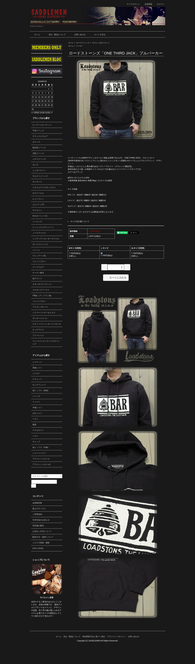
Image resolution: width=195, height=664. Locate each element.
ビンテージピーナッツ (41, 125)
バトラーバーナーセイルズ (43, 312)
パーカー (79, 46)
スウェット (37, 379)
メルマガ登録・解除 (41, 543)
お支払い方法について (41, 531)
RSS (34, 548)
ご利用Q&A (37, 514)
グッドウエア (38, 267)
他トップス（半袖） (41, 447)
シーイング (37, 221)
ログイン (159, 4)
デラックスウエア (40, 136)
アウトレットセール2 (41, 464)
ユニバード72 (38, 204)
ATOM (40, 548)
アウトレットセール (41, 459)
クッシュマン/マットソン (43, 227)
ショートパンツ (39, 453)
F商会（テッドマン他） (42, 295)
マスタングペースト (41, 290)
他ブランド (37, 278)
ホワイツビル (38, 193)
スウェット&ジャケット (101, 43)
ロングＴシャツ (39, 385)
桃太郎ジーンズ (39, 148)
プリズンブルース (40, 307)
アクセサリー (38, 430)
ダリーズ (36, 142)
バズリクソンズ (39, 159)
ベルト (35, 436)
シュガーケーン (39, 170)
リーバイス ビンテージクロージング (46, 342)
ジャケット (37, 362)
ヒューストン (38, 199)
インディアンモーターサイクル (45, 239)
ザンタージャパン (40, 318)
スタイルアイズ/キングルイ (44, 187)
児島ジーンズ (38, 153)
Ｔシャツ (36, 402)
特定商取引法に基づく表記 (93, 636)
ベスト (35, 419)
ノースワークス (39, 233)
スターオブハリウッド (41, 284)
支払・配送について (55, 34)
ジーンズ (36, 396)
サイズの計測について (79, 221)
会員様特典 (37, 503)
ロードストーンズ (82, 43)
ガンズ (35, 165)
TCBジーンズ (38, 130)
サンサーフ (37, 182)
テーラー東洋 (38, 273)
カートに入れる (115, 277)
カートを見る (97, 34)
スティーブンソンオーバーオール (46, 324)
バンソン (36, 250)
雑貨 (34, 424)
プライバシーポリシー (116, 636)
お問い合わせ (78, 34)
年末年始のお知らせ (41, 520)
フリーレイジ (38, 335)
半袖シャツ (37, 407)
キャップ (36, 442)
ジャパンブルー (39, 301)
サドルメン (37, 210)
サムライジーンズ (40, 176)
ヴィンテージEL (39, 256)
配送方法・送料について (42, 537)
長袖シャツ (37, 368)
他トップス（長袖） (41, 390)
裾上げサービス (39, 508)
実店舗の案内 (38, 526)
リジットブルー (39, 261)
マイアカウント (132, 4)
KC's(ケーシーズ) (39, 216)
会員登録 (147, 4)
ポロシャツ (37, 413)
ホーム (35, 34)
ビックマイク (38, 330)
